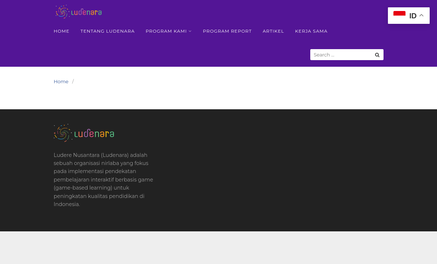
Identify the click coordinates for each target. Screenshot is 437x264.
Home (62, 31)
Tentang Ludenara (108, 31)
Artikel (273, 31)
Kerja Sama (311, 31)
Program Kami (166, 31)
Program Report (227, 31)
